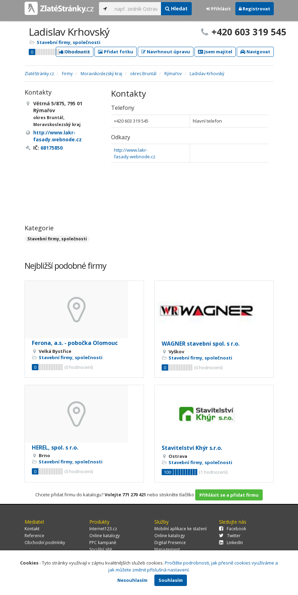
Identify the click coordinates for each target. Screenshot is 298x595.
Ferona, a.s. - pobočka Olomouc (75, 343)
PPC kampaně (102, 542)
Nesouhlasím (132, 580)
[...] (136, 8)
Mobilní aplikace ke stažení (180, 529)
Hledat (176, 8)
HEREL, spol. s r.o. (55, 447)
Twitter (230, 536)
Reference (34, 536)
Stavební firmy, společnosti (68, 42)
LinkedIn (231, 542)
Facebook (232, 529)
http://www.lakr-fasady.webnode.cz (134, 153)
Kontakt (32, 529)
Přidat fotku (115, 51)
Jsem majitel (215, 51)
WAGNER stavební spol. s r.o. (201, 343)
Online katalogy (104, 536)
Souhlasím (171, 580)
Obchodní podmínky (45, 542)
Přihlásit (218, 9)
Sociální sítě (100, 549)
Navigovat (255, 51)
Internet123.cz (103, 529)
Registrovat (254, 9)
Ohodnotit (74, 51)
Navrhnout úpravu (165, 51)
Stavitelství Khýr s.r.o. (192, 448)
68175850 (51, 147)
